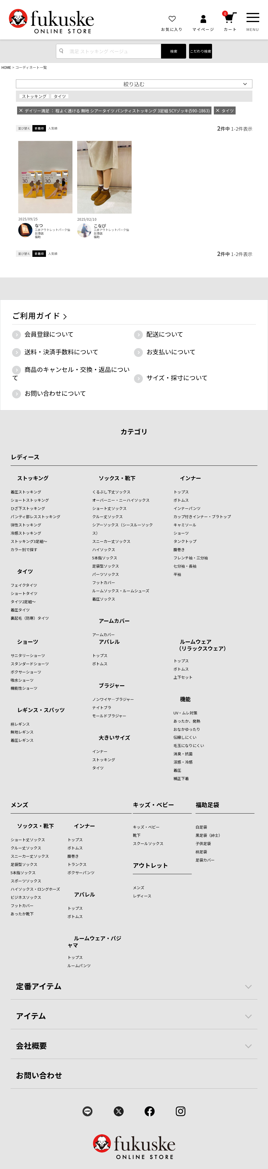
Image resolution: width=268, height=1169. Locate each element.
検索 (173, 51)
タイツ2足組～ (23, 601)
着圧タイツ (20, 610)
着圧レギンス (22, 740)
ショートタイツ (24, 593)
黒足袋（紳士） (209, 835)
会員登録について (49, 334)
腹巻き (179, 549)
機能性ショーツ (24, 688)
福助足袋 (207, 804)
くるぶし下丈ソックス (111, 492)
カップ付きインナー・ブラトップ (202, 516)
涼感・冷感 (183, 762)
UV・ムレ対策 (185, 713)
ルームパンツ (79, 965)
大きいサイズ (114, 738)
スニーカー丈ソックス (111, 541)
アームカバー (114, 621)
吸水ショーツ (22, 680)
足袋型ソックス (105, 566)
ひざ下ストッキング (28, 508)
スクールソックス (148, 843)
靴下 (136, 835)
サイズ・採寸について (177, 377)
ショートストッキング (30, 500)
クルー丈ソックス (107, 516)
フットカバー (103, 582)
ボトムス (181, 500)
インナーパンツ (187, 508)
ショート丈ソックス (109, 508)
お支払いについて (171, 351)
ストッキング (34, 96)
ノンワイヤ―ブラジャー (113, 699)
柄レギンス (20, 724)
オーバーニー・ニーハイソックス (121, 500)
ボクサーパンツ (81, 872)
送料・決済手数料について (61, 351)
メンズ (19, 804)
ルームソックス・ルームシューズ (120, 590)
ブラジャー (112, 686)
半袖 (177, 574)
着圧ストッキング (26, 492)
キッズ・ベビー (153, 804)
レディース (25, 457)
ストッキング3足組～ (29, 541)
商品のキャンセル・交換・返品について (71, 373)
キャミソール (184, 525)
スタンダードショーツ (30, 663)
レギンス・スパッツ (41, 710)
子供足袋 (203, 843)
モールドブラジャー (109, 716)
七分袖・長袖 (184, 566)
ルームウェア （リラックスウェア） (201, 645)
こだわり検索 (200, 51)
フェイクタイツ (24, 585)
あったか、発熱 (186, 721)
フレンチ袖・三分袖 (190, 558)
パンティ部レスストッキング (35, 516)
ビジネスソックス (26, 897)
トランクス (77, 864)
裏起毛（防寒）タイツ (30, 618)
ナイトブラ (101, 707)
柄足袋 (201, 851)
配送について (164, 334)
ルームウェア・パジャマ (94, 941)
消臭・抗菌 (183, 753)
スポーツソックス (26, 881)
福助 (38, 237)
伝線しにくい (184, 737)
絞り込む (134, 84)
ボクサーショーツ (26, 672)
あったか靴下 (22, 914)
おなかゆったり (186, 729)
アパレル (109, 642)
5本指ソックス (104, 558)
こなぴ (100, 225)
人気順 (52, 128)
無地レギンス (22, 732)
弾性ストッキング (26, 525)
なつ (39, 225)
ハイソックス (103, 549)
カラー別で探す (24, 549)
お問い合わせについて (55, 393)
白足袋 (201, 827)
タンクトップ (184, 541)
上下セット (183, 677)
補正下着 (181, 778)
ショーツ (181, 533)
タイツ (60, 96)
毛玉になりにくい (188, 745)
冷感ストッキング (26, 533)
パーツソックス (105, 574)
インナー (190, 478)
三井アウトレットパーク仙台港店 (52, 231)
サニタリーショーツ (28, 655)
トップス (181, 492)
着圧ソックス (103, 599)
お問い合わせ (39, 1075)
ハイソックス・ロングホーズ (35, 889)
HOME (6, 67)
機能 (185, 699)
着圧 (177, 770)
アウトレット (150, 865)
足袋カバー (205, 860)
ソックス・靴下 (117, 478)
